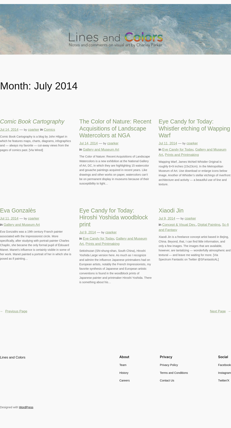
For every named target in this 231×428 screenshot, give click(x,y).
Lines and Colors (12, 357)
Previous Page (13, 311)
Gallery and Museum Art (101, 149)
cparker (33, 130)
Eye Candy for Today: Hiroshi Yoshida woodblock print (113, 217)
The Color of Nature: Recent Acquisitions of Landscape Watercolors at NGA (115, 128)
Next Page (220, 311)
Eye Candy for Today (177, 149)
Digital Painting (209, 225)
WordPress (26, 407)
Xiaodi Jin (171, 210)
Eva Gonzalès (18, 210)
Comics (49, 130)
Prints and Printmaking (182, 155)
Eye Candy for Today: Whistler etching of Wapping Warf (194, 128)
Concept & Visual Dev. (179, 225)
